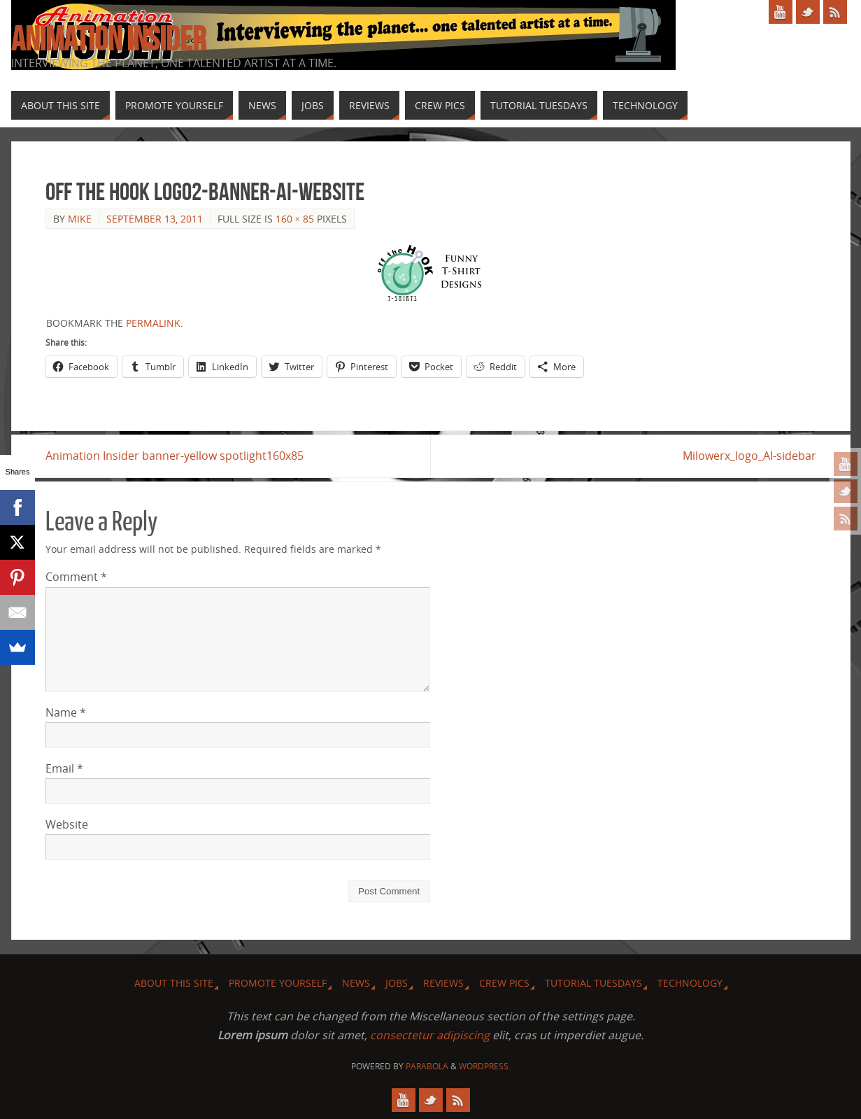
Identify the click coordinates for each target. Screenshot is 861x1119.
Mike (80, 218)
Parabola (427, 1066)
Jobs (396, 983)
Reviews (443, 983)
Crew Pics (504, 983)
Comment (76, 576)
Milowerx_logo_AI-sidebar (749, 455)
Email (64, 768)
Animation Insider (108, 39)
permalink (153, 323)
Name (65, 712)
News (356, 983)
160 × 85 (295, 218)
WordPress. (485, 1066)
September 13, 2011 (154, 218)
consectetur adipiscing (430, 1035)
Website (66, 824)
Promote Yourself (278, 983)
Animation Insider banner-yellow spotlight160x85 (174, 455)
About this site (173, 983)
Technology (690, 983)
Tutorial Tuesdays (593, 983)
